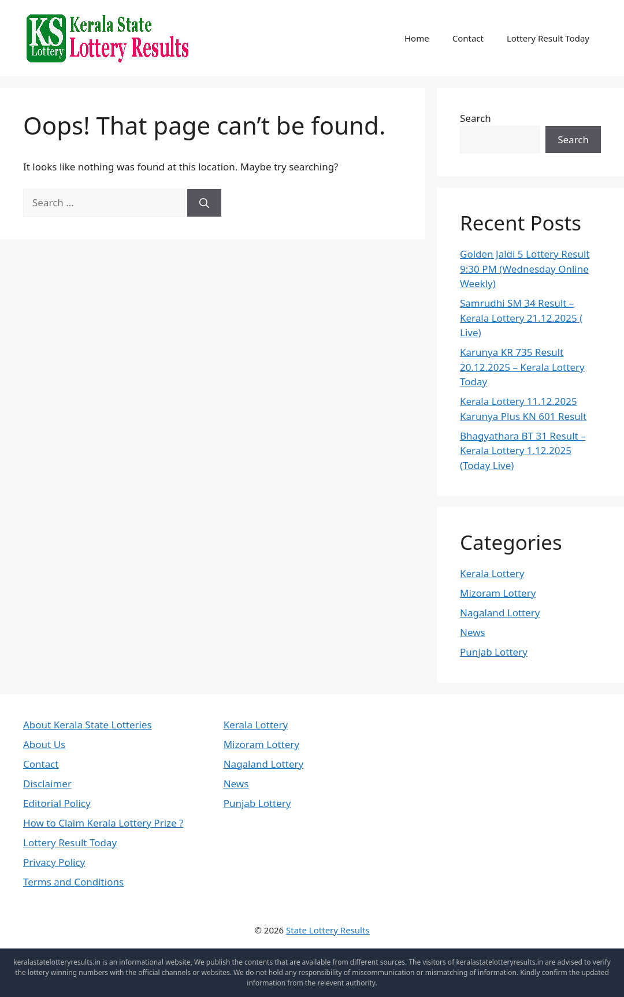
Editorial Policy (57, 803)
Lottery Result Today (548, 38)
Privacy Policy (54, 862)
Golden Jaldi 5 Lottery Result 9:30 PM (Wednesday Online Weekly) (525, 268)
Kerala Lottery (492, 573)
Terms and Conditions (73, 881)
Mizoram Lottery (498, 593)
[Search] (204, 203)
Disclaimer (47, 783)
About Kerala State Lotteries (87, 724)
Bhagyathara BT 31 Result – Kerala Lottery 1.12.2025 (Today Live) (523, 450)
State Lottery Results (328, 930)
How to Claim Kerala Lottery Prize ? (103, 822)
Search (475, 118)
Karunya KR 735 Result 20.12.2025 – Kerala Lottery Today (522, 366)
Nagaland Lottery (500, 612)
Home (416, 38)
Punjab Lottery (494, 652)
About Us (44, 744)
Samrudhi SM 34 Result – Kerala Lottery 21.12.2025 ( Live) (521, 317)
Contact (468, 38)
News (472, 632)
